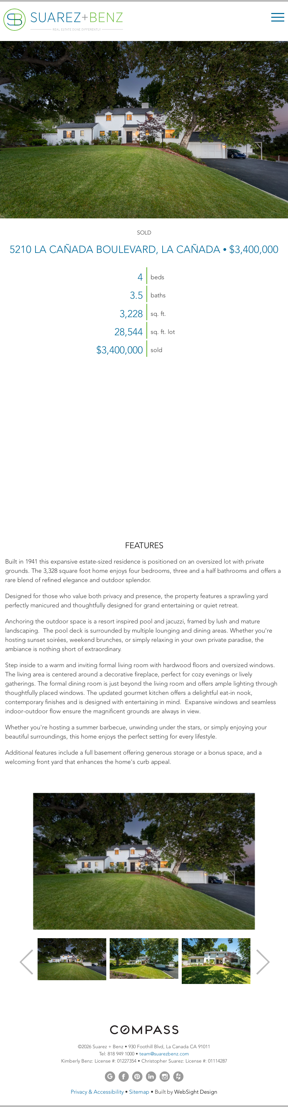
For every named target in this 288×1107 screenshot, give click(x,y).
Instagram (165, 1076)
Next (262, 961)
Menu (278, 17)
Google (110, 1076)
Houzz (178, 1076)
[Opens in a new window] (144, 1032)
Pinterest (137, 1076)
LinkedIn (151, 1076)
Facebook (124, 1076)
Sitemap (139, 1092)
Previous (25, 961)
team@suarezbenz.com (164, 1054)
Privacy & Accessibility (97, 1092)
